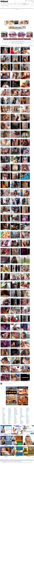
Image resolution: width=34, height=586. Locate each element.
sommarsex (9, 420)
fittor (3, 410)
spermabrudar (4, 421)
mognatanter (27, 410)
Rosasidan (16, 41)
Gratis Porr (22, 42)
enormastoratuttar (22, 416)
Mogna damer (19, 43)
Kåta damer (22, 43)
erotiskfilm (9, 414)
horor (3, 411)
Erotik (20, 42)
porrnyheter (27, 422)
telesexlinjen (9, 411)
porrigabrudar (28, 419)
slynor (9, 421)
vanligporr (21, 420)
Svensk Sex (27, 42)
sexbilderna (9, 409)
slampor (9, 419)
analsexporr (21, 415)
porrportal (15, 419)
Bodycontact (23, 41)
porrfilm (9, 408)
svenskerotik (21, 422)
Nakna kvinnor (8, 42)
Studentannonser (13, 42)
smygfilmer (9, 410)
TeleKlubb (18, 462)
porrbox (21, 408)
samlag (21, 410)
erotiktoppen (27, 408)
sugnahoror (3, 408)
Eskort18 (20, 41)
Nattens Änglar (15, 462)
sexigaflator (15, 421)
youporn (27, 415)
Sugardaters (13, 43)
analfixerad (15, 409)
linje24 (15, 416)
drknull (3, 409)
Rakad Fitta (25, 42)
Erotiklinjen (30, 462)
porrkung (3, 416)
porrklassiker (27, 421)
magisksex (27, 409)
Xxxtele (22, 462)
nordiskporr (3, 414)
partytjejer (3, 415)
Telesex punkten (8, 462)
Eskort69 (6, 42)
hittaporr (15, 408)
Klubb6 (18, 41)
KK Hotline (28, 462)
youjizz (27, 414)
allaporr (21, 414)
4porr (14, 415)
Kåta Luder (3, 42)
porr (20, 419)
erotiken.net (5, 462)
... (7, 383)
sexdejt (15, 420)
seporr (21, 411)
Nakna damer (16, 43)
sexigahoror (21, 421)
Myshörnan (25, 462)
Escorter (16, 42)
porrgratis (21, 409)
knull (8, 422)
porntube (9, 416)
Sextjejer (14, 41)
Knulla (32, 42)
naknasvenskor (16, 414)
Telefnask (21, 462)
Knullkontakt (18, 42)
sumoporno (3, 422)
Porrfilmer (30, 42)
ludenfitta (27, 420)
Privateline (12, 462)
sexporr (9, 415)
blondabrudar (16, 410)
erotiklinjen (15, 411)
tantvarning (15, 422)
